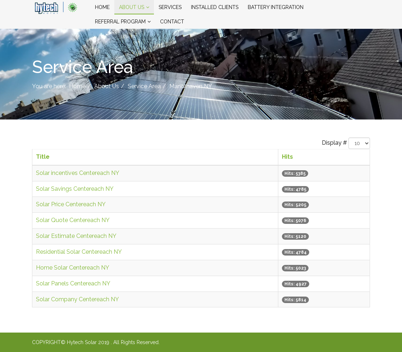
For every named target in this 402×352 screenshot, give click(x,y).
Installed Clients (214, 7)
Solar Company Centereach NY (77, 299)
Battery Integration (275, 7)
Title (43, 156)
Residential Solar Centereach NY (79, 251)
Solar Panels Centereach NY (73, 283)
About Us (131, 7)
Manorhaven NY (190, 86)
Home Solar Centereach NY (72, 267)
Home (102, 7)
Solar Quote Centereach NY (73, 220)
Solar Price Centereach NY (71, 204)
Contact (172, 21)
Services (170, 7)
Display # (334, 142)
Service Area (144, 86)
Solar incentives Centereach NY (77, 173)
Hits (287, 156)
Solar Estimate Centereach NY (76, 236)
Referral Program (120, 21)
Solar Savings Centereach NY (75, 188)
